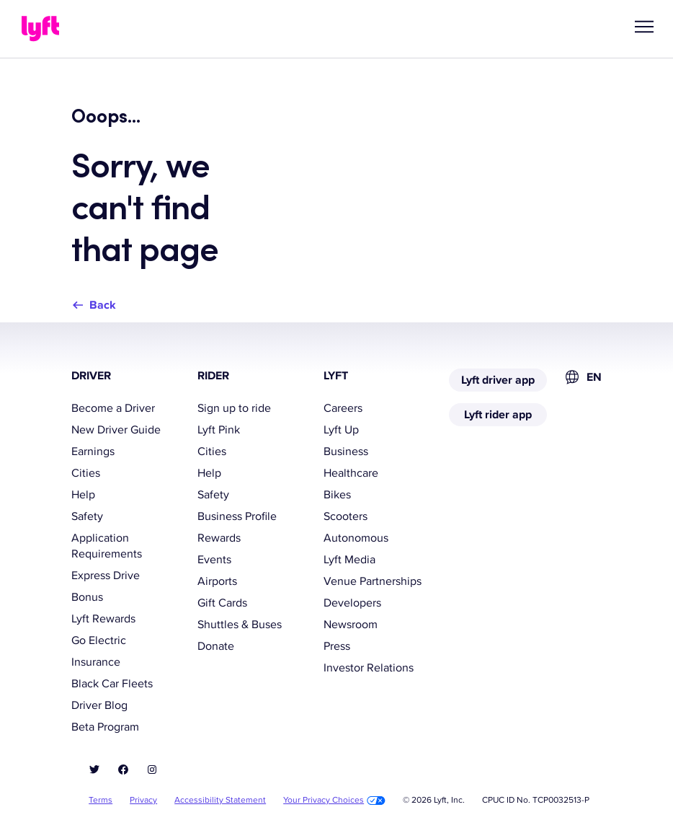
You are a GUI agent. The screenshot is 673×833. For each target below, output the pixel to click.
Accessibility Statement (220, 800)
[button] (644, 26)
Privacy (143, 800)
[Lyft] (40, 29)
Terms (100, 800)
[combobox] (582, 377)
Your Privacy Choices (334, 800)
